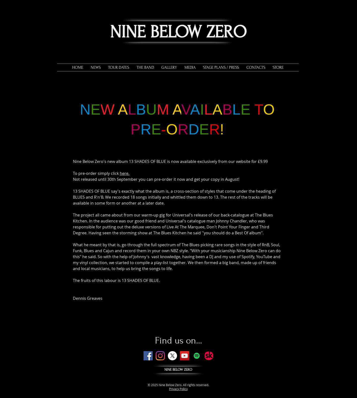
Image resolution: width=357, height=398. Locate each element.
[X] (172, 355)
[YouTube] (184, 355)
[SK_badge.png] (208, 355)
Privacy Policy (178, 389)
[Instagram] (160, 355)
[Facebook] (148, 355)
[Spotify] (196, 355)
